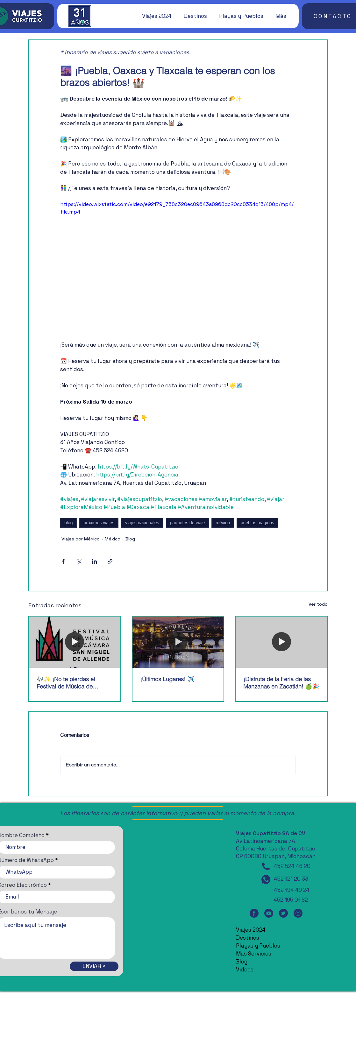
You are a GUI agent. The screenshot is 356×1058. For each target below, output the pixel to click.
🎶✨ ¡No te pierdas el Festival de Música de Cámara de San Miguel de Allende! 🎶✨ (70, 682)
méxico (223, 522)
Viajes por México (80, 539)
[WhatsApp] (266, 879)
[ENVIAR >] (94, 966)
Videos (244, 969)
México (112, 539)
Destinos (247, 937)
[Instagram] (298, 913)
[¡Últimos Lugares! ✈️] (178, 642)
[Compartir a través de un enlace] (110, 561)
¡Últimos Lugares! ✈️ (167, 679)
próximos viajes (98, 522)
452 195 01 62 (291, 899)
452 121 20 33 (291, 878)
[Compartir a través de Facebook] (63, 561)
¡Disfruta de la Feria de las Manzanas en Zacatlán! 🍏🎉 (281, 682)
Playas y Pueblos (258, 945)
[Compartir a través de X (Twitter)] (79, 561)
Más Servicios (253, 953)
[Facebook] (254, 913)
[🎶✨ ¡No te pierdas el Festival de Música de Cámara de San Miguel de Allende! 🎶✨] (74, 642)
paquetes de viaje (187, 522)
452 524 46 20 (292, 866)
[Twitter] (283, 913)
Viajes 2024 (251, 929)
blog (68, 522)
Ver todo (318, 604)
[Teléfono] (266, 866)
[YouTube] (268, 913)
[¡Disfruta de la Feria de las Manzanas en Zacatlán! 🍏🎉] (281, 642)
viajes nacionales (142, 522)
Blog (130, 539)
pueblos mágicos (257, 522)
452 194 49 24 (292, 889)
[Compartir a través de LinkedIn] (94, 561)
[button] (154, 16)
